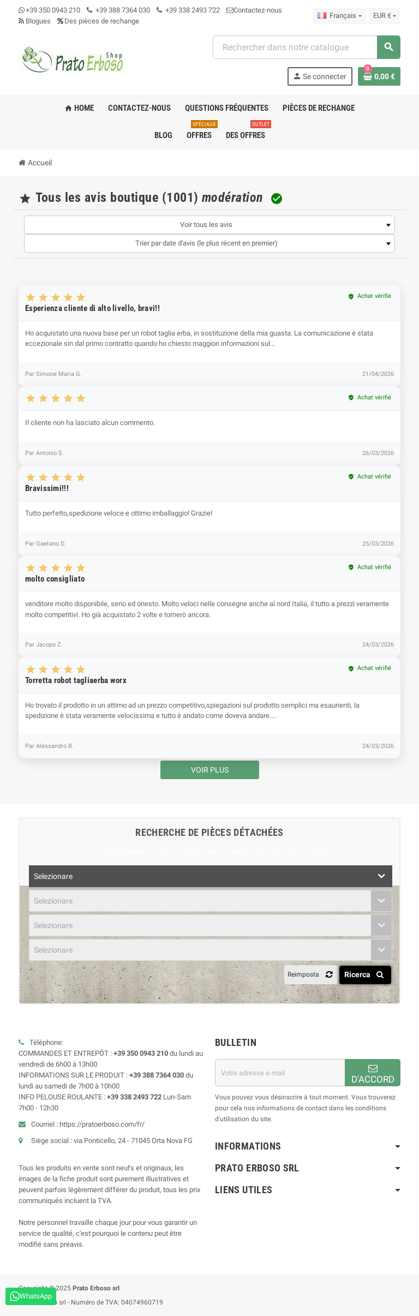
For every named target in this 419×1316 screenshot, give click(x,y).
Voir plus (210, 769)
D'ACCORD (372, 1074)
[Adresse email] (280, 1072)
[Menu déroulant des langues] (339, 16)
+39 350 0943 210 (53, 10)
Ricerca (365, 974)
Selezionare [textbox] (53, 876)
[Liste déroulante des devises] (384, 16)
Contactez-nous (254, 10)
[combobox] (306, 47)
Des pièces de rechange (98, 21)
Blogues (35, 21)
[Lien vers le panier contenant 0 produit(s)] (379, 76)
